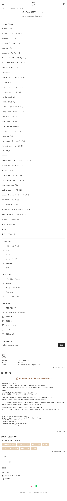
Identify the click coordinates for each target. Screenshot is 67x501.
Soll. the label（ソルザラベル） (12, 190)
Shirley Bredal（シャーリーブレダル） (14, 180)
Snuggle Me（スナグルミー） (11, 185)
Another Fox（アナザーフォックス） (14, 33)
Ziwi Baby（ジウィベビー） (11, 219)
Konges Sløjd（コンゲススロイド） (13, 112)
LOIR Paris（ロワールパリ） (11, 126)
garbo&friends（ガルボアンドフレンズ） (15, 77)
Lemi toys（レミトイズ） (10, 116)
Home (3, 8)
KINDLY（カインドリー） (10, 102)
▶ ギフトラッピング (8, 234)
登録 (61, 345)
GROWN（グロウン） (9, 82)
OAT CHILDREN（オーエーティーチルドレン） (17, 161)
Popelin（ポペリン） (9, 170)
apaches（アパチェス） (10, 38)
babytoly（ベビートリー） (10, 48)
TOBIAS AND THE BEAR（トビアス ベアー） (16, 209)
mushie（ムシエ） (8, 156)
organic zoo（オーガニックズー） (13, 165)
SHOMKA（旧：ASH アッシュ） (12, 43)
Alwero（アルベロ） (8, 28)
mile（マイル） (7, 151)
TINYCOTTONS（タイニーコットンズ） (14, 214)
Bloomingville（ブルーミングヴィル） (14, 58)
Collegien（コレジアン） (10, 68)
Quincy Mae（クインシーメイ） (12, 175)
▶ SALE (4, 229)
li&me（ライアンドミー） (10, 121)
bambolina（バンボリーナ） (11, 53)
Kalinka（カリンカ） (9, 97)
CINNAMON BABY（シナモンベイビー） (15, 63)
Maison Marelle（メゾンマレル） (13, 146)
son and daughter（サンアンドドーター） (16, 195)
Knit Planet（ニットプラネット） (13, 107)
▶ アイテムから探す (8, 224)
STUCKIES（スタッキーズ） (11, 200)
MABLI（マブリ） (8, 136)
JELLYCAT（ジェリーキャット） (12, 92)
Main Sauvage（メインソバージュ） (14, 141)
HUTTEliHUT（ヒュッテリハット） (13, 87)
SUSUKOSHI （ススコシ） (10, 205)
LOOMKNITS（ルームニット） (12, 131)
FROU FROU (6, 72)
